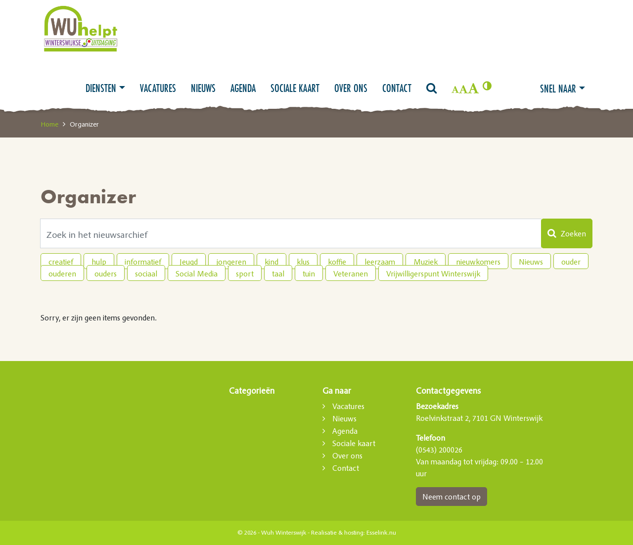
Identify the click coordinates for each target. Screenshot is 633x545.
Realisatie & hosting (337, 533)
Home (49, 124)
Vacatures (158, 88)
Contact (396, 88)
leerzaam (379, 262)
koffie (337, 262)
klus (303, 262)
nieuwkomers (478, 262)
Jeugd (189, 262)
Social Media (197, 273)
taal (278, 273)
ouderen (62, 273)
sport (245, 273)
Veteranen (350, 273)
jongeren (231, 262)
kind (271, 262)
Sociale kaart (295, 88)
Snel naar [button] (558, 88)
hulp (98, 262)
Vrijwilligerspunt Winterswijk (433, 273)
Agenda (243, 88)
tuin (309, 273)
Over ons (350, 88)
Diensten (101, 88)
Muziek (425, 262)
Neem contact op (451, 496)
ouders (105, 273)
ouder (571, 262)
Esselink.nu (381, 533)
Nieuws (203, 88)
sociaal (146, 273)
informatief (143, 262)
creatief (60, 262)
